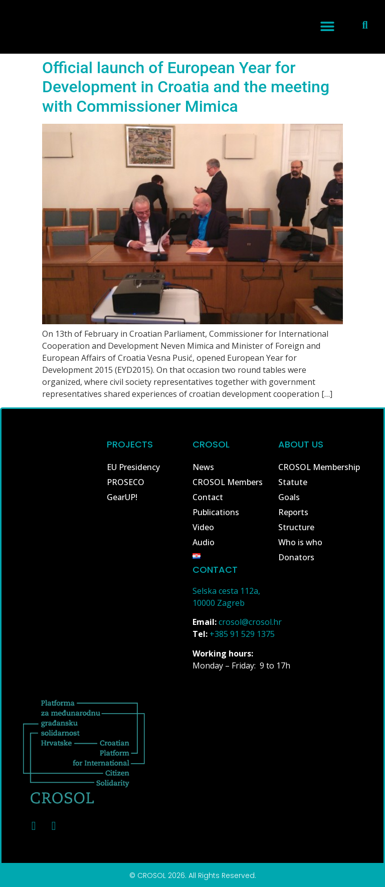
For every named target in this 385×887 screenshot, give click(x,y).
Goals (289, 497)
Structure (296, 527)
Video (203, 527)
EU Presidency (133, 467)
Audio (203, 542)
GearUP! (122, 497)
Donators (296, 557)
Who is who (300, 542)
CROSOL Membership (319, 467)
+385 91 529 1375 (242, 633)
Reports (293, 512)
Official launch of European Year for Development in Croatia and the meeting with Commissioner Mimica (185, 87)
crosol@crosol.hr (250, 621)
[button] (327, 26)
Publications (215, 512)
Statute (292, 482)
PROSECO (125, 482)
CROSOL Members (227, 482)
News (203, 467)
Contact (207, 497)
